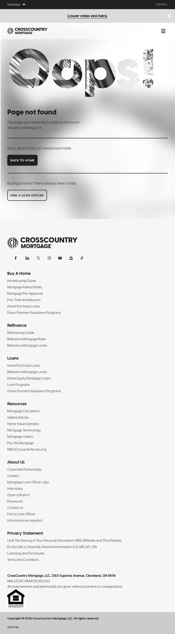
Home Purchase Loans (23, 306)
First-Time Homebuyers (24, 300)
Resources (17, 403)
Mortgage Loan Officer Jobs (28, 482)
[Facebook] (16, 258)
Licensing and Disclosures (25, 553)
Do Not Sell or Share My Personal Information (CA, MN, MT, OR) (52, 547)
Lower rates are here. (87, 15)
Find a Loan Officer (21, 514)
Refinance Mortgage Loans (27, 345)
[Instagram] (49, 258)
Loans (13, 358)
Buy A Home (19, 273)
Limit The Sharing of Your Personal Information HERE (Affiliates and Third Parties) (64, 540)
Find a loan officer (27, 195)
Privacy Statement (25, 533)
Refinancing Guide (20, 333)
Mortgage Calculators (23, 411)
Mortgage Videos (20, 436)
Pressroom (15, 501)
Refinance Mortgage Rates (26, 339)
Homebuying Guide (21, 281)
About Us (16, 462)
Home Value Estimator (23, 424)
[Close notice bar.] (169, 16)
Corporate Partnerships (24, 469)
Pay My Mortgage (20, 443)
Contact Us (15, 508)
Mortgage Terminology (24, 430)
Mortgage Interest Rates (24, 287)
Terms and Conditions (23, 560)
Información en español (24, 520)
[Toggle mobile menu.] (163, 31)
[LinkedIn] (27, 258)
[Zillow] (71, 258)
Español (162, 4)
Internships (15, 488)
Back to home (22, 160)
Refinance (16, 325)
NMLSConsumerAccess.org (26, 449)
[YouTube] (60, 258)
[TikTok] (82, 258)
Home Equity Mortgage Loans (29, 378)
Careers (13, 476)
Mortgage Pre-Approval (25, 293)
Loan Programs (18, 385)
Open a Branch (18, 495)
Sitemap (13, 627)
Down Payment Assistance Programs (34, 312)
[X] (38, 258)
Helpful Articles (18, 417)
